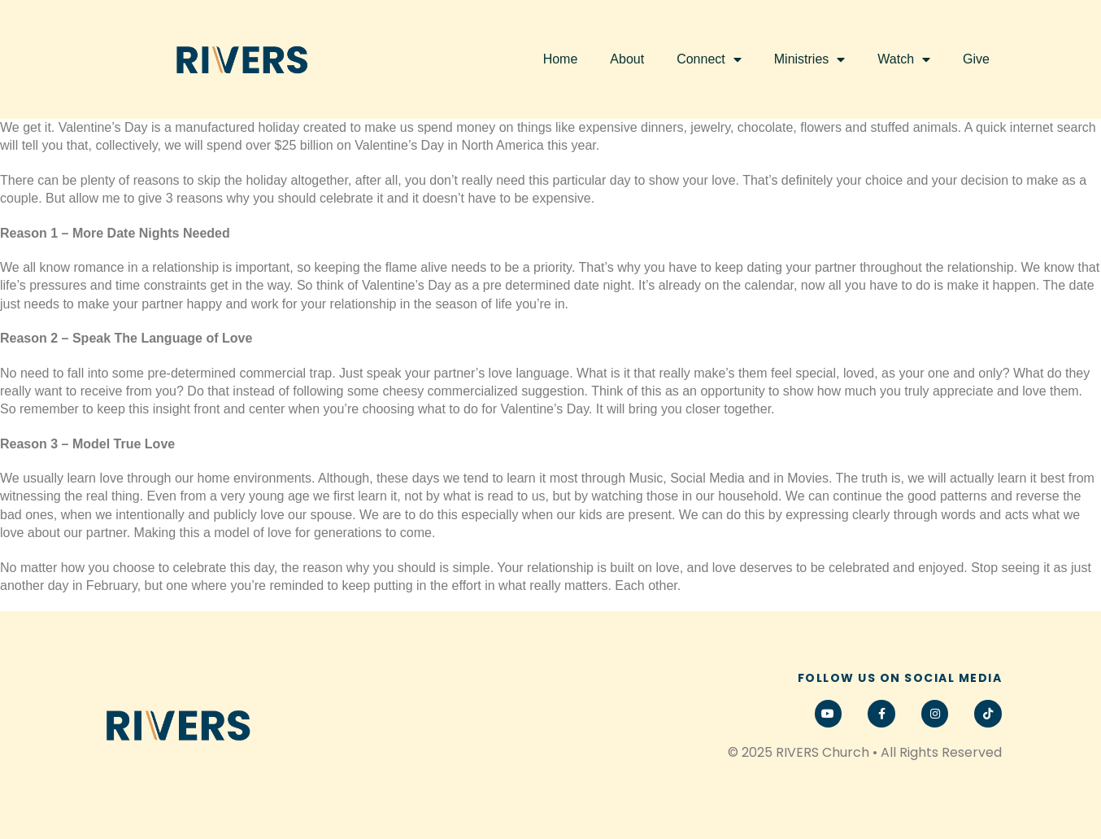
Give (976, 59)
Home (560, 59)
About (627, 59)
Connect (709, 59)
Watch (903, 59)
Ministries (810, 59)
